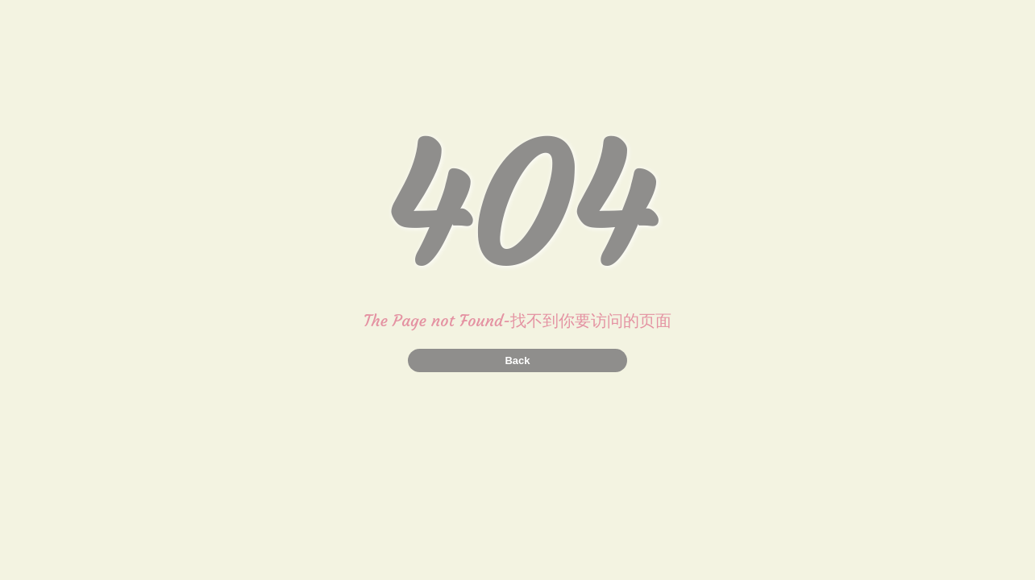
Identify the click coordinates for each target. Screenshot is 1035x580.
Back (517, 360)
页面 (655, 320)
